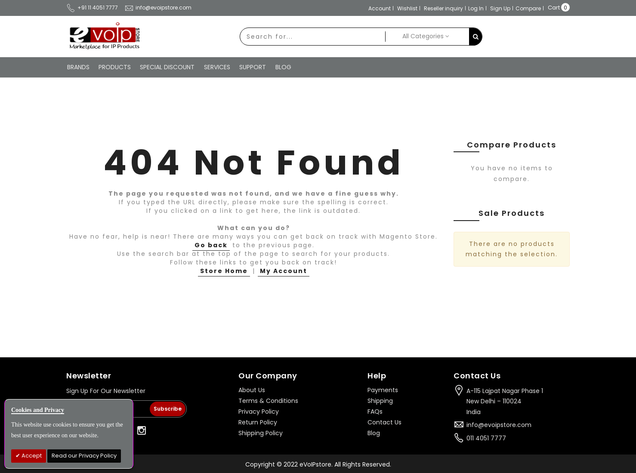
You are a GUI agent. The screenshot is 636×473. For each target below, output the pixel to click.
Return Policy (257, 421)
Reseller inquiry (443, 8)
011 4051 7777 (486, 437)
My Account (283, 270)
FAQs (375, 410)
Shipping (380, 400)
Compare (528, 8)
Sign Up (500, 8)
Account (379, 8)
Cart (554, 7)
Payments (382, 389)
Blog (373, 432)
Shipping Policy (260, 432)
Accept (31, 456)
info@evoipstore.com (157, 7)
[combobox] (311, 36)
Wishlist (407, 8)
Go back (211, 244)
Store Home (224, 270)
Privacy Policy (258, 410)
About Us (251, 389)
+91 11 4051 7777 (92, 7)
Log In (476, 8)
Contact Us (384, 421)
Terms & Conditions (268, 400)
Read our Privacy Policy (84, 456)
